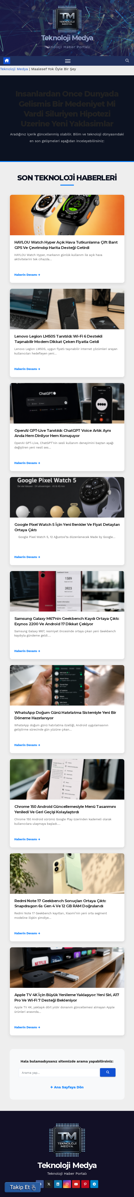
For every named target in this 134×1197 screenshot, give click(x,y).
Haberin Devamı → (27, 275)
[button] (127, 61)
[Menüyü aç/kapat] (68, 61)
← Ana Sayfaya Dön (67, 1087)
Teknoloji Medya (67, 38)
